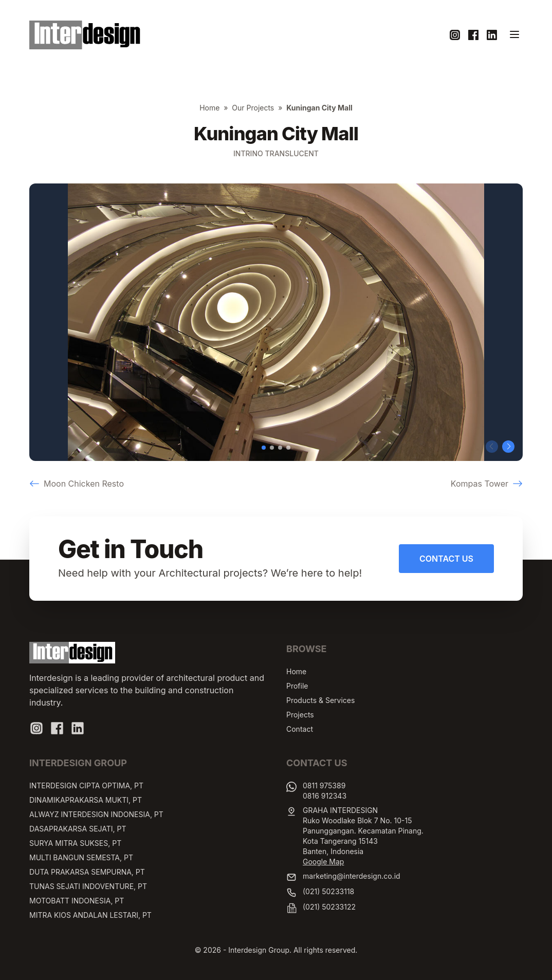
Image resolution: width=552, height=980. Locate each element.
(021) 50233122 (329, 906)
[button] (264, 448)
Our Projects (253, 107)
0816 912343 (324, 795)
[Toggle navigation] (514, 34)
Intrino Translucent (276, 153)
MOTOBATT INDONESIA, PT (76, 900)
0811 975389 (324, 785)
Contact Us (446, 558)
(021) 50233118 (328, 891)
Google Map (323, 861)
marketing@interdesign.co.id (351, 876)
